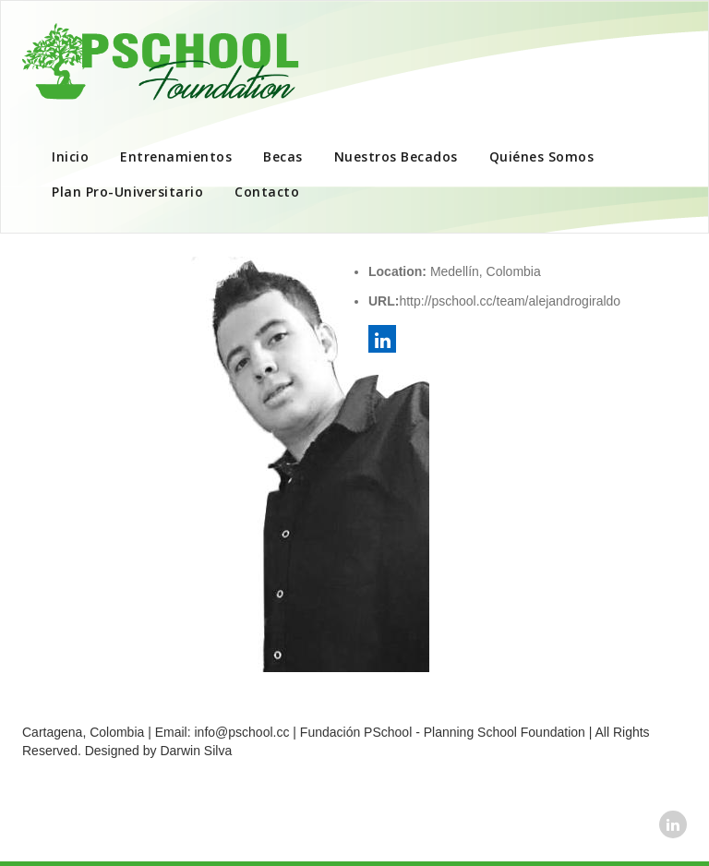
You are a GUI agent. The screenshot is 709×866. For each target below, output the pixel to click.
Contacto (266, 191)
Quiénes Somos (542, 156)
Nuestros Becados (396, 156)
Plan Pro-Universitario (127, 191)
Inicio (70, 156)
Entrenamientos (176, 156)
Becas (283, 156)
